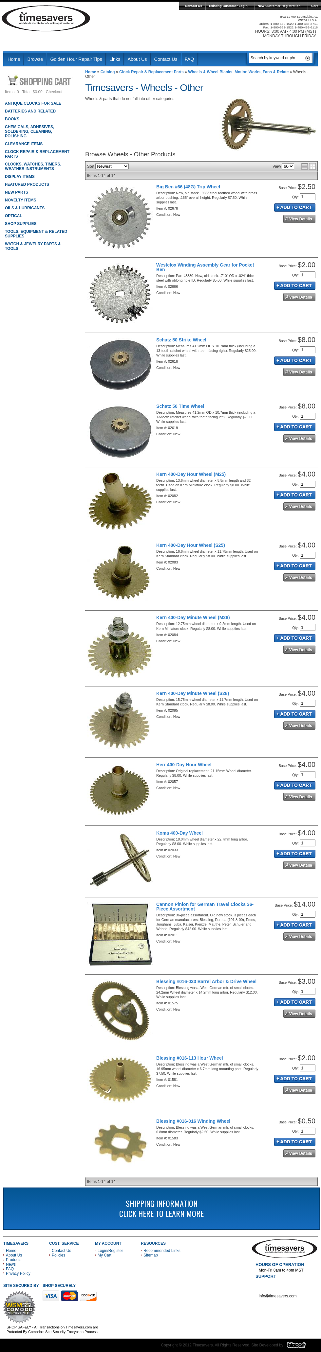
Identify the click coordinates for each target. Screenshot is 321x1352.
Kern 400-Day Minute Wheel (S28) (192, 693)
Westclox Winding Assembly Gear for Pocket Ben (205, 267)
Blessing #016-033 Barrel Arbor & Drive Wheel (206, 981)
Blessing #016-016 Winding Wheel (193, 1121)
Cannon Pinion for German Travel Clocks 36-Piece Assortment (205, 906)
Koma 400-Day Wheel (179, 833)
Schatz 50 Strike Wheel (181, 339)
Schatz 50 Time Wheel (180, 406)
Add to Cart (294, 207)
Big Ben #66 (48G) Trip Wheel (188, 186)
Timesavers (46, 18)
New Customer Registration (279, 6)
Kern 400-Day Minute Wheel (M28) (193, 617)
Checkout (54, 92)
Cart (314, 6)
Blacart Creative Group (300, 1347)
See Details (299, 219)
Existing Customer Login (228, 6)
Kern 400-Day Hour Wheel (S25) (190, 545)
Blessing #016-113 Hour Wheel (189, 1058)
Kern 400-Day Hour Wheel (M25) (191, 474)
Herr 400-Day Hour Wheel (183, 764)
